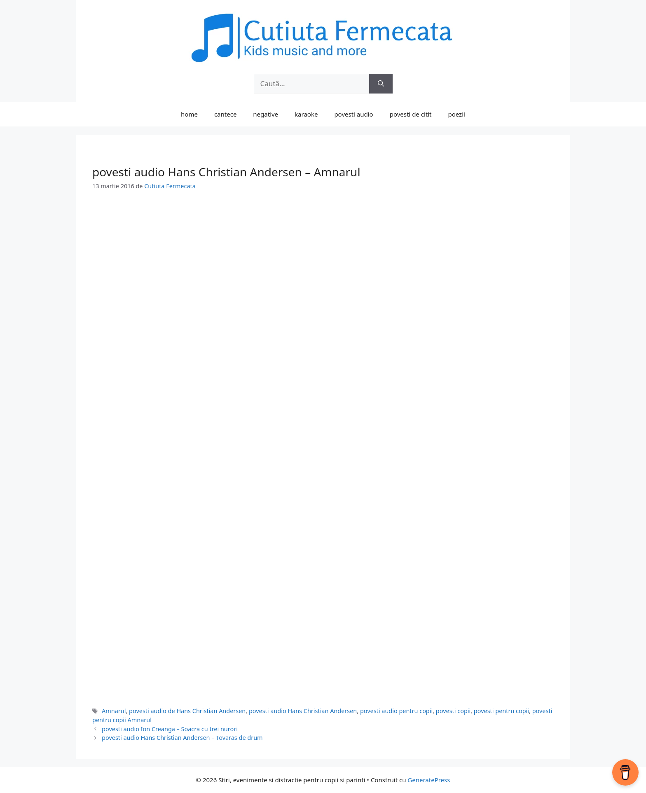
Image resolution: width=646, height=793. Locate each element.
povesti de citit (411, 114)
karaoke (306, 114)
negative (265, 114)
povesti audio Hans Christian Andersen (303, 711)
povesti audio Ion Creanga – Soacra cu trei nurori (170, 729)
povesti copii (453, 711)
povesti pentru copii (501, 711)
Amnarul (114, 711)
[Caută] (381, 84)
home (189, 114)
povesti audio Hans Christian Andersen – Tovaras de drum (182, 738)
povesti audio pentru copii (396, 711)
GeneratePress (428, 780)
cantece (225, 114)
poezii (456, 114)
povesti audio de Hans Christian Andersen (187, 711)
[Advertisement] (323, 262)
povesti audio (353, 114)
